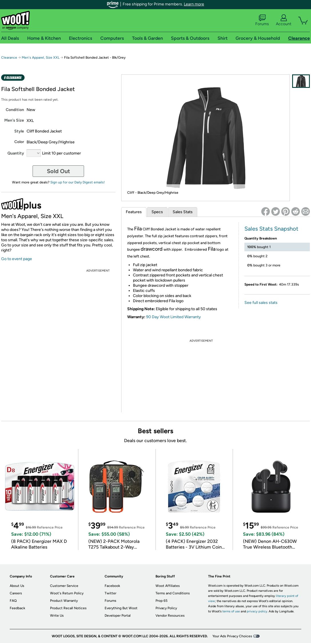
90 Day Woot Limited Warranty (173, 316)
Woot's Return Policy (66, 593)
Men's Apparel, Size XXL (40, 58)
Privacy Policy (166, 608)
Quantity (15, 153)
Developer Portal (118, 616)
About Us (17, 586)
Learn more (194, 4)
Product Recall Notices (68, 608)
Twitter (110, 593)
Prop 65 (162, 601)
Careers (16, 593)
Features (134, 211)
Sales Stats (183, 211)
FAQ (13, 601)
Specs (157, 211)
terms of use (231, 611)
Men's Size (14, 120)
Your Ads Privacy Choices (232, 636)
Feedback (17, 608)
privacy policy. (257, 611)
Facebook (112, 586)
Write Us (57, 616)
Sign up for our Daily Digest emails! (77, 182)
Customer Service (64, 586)
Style (19, 131)
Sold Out (58, 171)
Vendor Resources (170, 616)
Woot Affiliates (168, 586)
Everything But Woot (121, 608)
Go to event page (16, 258)
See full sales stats (261, 302)
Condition (15, 109)
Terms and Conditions (173, 593)
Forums (262, 20)
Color (19, 141)
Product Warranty (64, 601)
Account (283, 20)
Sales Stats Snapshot (271, 228)
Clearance (9, 58)
